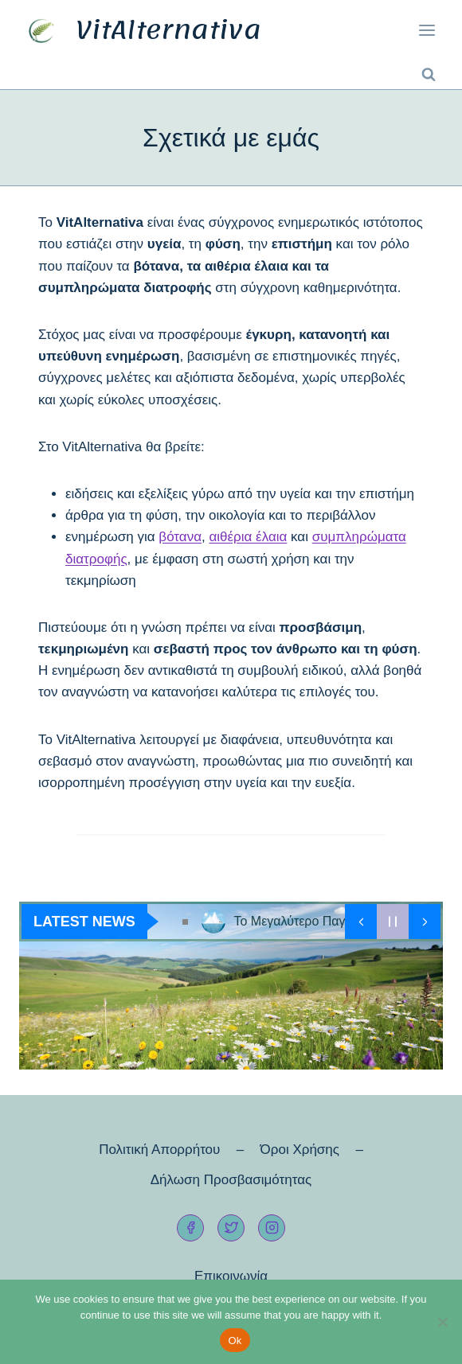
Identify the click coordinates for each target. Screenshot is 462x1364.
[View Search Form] (428, 74)
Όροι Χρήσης (299, 1149)
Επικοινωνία (231, 1276)
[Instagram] (271, 1227)
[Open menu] (426, 31)
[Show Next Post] (424, 921)
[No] (442, 1322)
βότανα (180, 536)
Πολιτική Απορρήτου (159, 1149)
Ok (234, 1340)
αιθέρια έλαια (248, 536)
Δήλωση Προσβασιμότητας (231, 1179)
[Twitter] (231, 1227)
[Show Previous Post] (361, 921)
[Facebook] (190, 1227)
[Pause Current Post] (393, 921)
